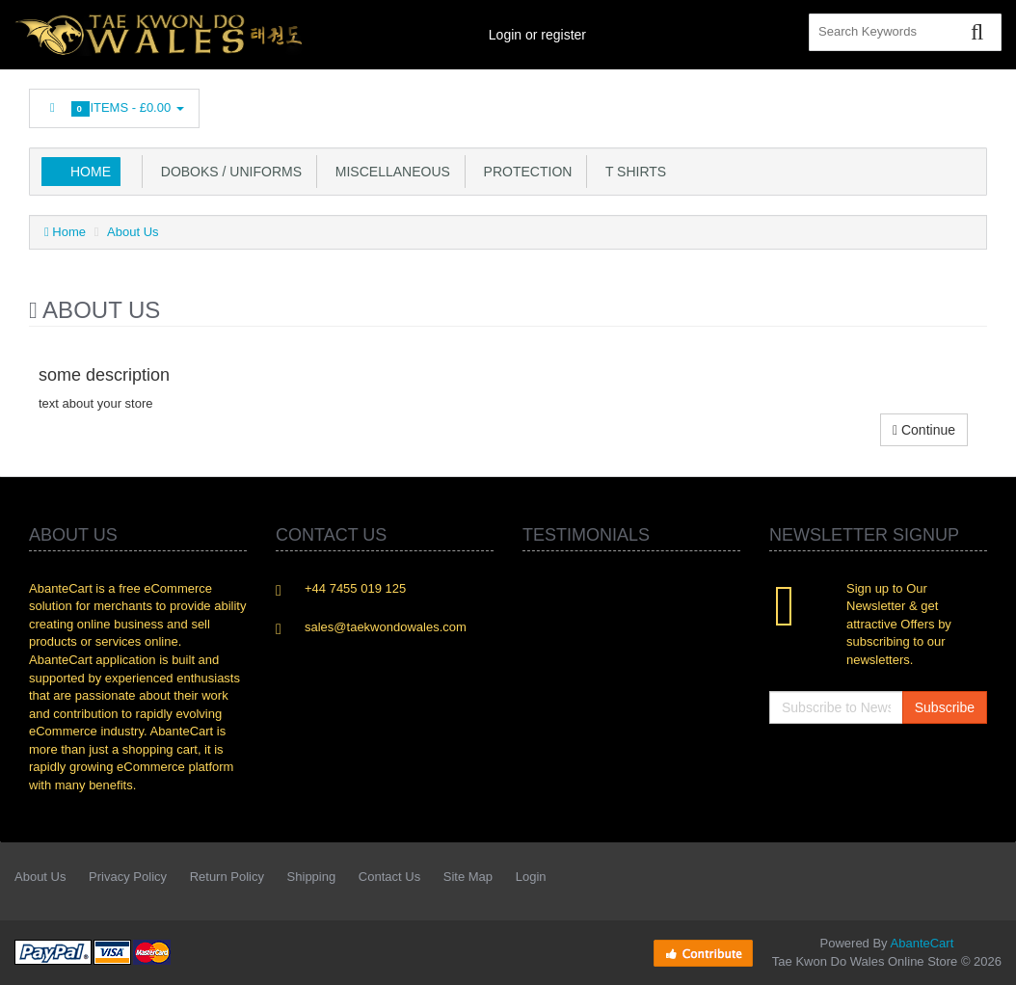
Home (90, 171)
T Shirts (632, 171)
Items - (114, 108)
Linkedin (802, 103)
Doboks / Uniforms (227, 171)
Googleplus (887, 103)
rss (844, 103)
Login (531, 876)
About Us (132, 232)
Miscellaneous (389, 171)
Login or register (537, 34)
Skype (930, 103)
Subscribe (945, 707)
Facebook (715, 103)
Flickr (973, 103)
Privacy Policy (128, 876)
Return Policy (227, 876)
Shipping (311, 876)
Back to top (983, 955)
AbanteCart (922, 943)
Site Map (468, 876)
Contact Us (389, 876)
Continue (924, 430)
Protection (524, 171)
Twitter (758, 103)
